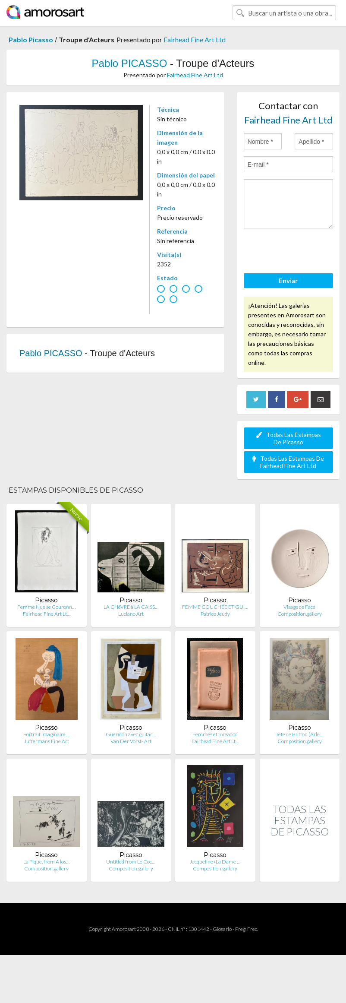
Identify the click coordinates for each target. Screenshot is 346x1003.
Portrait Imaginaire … (46, 734)
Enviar (288, 281)
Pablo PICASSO (129, 63)
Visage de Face (299, 607)
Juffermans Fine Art (46, 741)
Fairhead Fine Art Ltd (195, 39)
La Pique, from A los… (46, 861)
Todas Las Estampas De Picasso (288, 438)
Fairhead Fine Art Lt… (46, 614)
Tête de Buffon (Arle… (299, 734)
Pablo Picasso (31, 39)
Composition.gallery (299, 614)
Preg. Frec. (246, 929)
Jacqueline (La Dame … (215, 861)
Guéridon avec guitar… (131, 734)
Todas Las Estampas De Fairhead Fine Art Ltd (288, 462)
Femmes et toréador (215, 734)
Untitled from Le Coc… (130, 861)
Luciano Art (131, 614)
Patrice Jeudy (215, 614)
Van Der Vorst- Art (130, 741)
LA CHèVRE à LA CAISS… (131, 607)
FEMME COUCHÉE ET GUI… (215, 607)
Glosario (222, 929)
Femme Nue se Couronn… (46, 607)
